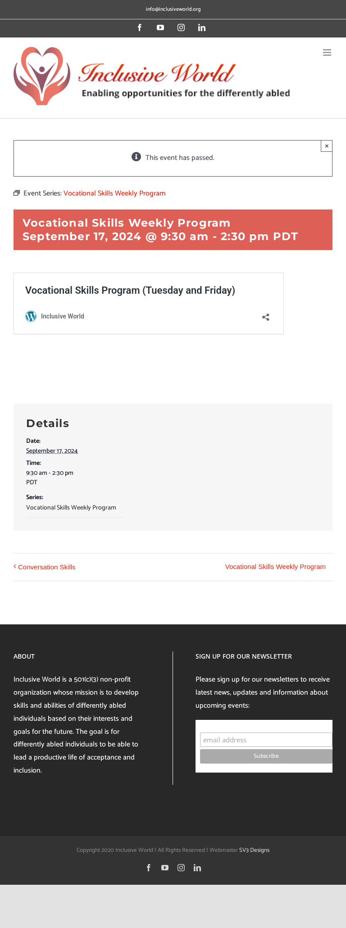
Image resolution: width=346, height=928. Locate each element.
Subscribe (217, 724)
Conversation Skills (47, 567)
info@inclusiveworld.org (173, 9)
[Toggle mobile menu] (327, 52)
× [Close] (327, 146)
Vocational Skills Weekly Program (71, 508)
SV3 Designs (254, 850)
